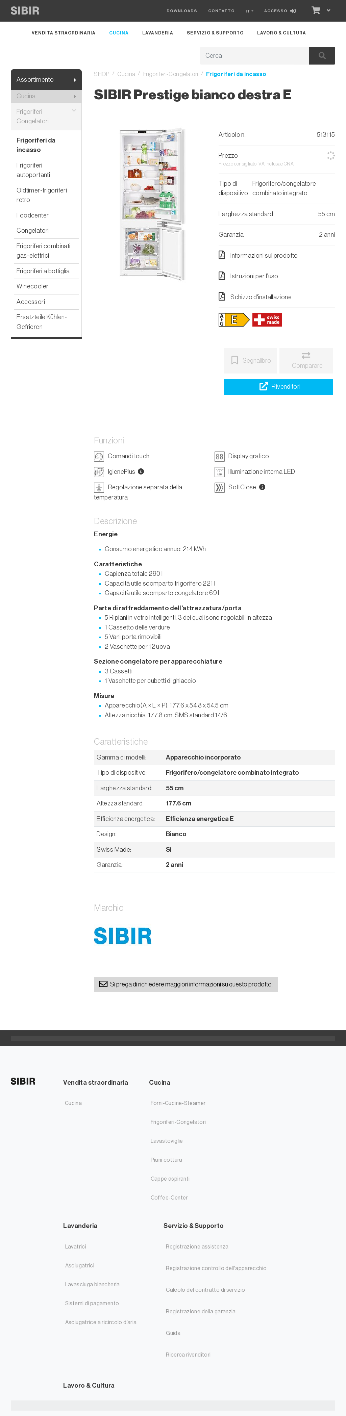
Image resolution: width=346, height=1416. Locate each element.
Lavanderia (157, 33)
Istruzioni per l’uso (248, 276)
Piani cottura (166, 1160)
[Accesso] (281, 11)
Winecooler (32, 286)
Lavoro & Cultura (281, 33)
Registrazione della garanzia (201, 1311)
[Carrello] (315, 11)
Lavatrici (75, 1247)
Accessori (31, 302)
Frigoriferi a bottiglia (43, 271)
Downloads (182, 11)
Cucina (119, 33)
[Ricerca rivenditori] (278, 387)
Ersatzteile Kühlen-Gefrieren (42, 322)
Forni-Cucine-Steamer (178, 1103)
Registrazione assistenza (197, 1247)
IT (248, 11)
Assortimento (35, 79)
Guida (173, 1333)
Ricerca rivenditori (188, 1355)
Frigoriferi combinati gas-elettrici (43, 251)
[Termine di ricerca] (247, 56)
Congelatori (33, 230)
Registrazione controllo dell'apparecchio (216, 1268)
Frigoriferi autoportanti (33, 170)
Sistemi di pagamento (92, 1303)
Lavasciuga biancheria (92, 1284)
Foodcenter (33, 215)
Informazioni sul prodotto (258, 255)
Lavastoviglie (167, 1141)
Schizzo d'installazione (255, 296)
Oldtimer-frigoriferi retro (42, 195)
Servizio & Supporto (215, 33)
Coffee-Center (169, 1198)
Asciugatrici (80, 1265)
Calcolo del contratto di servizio (205, 1290)
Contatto (221, 11)
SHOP (101, 74)
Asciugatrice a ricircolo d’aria (101, 1322)
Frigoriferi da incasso (36, 145)
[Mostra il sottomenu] (75, 80)
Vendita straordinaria (63, 33)
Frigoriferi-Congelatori (46, 116)
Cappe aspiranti (170, 1179)
